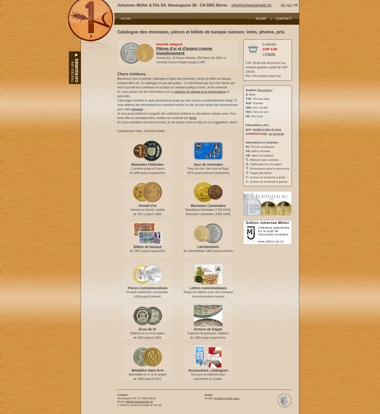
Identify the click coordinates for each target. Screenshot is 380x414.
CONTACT (284, 19)
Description (264, 90)
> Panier (269, 54)
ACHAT (261, 19)
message (137, 109)
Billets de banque (148, 247)
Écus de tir (147, 329)
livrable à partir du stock (267, 129)
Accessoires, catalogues (208, 370)
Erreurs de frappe (208, 329)
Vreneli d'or (147, 206)
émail (192, 118)
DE (283, 5)
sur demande (276, 133)
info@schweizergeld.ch (251, 5)
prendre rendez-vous (226, 398)
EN (289, 5)
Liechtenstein (208, 247)
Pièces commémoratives (147, 288)
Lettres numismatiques (208, 288)
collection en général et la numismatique (200, 92)
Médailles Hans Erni (148, 370)
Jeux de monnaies (208, 164)
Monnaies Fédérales (147, 164)
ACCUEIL (126, 18)
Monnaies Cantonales (208, 206)
